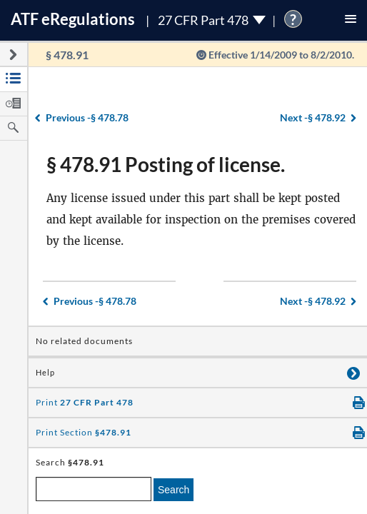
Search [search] (173, 489)
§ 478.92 (313, 117)
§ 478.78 (87, 117)
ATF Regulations (73, 19)
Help (45, 372)
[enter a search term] (93, 489)
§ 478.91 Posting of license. (165, 164)
